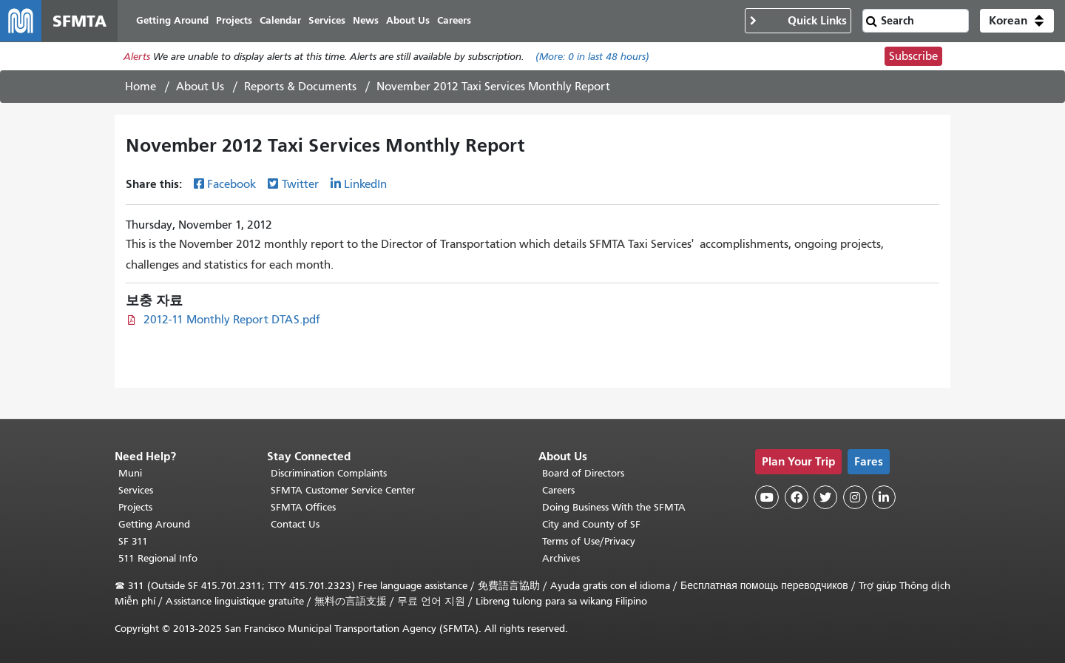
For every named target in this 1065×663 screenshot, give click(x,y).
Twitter (300, 184)
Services (135, 490)
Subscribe (913, 56)
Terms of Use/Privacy (588, 541)
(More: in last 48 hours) (592, 56)
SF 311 (133, 541)
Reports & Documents (300, 86)
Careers (558, 490)
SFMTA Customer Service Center (343, 490)
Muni (130, 473)
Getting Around (154, 524)
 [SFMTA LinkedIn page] (884, 497)
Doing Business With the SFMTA (614, 507)
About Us (200, 86)
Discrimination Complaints (329, 473)
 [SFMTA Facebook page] (796, 497)
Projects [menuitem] (234, 20)
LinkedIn (365, 184)
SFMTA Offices (303, 507)
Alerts (137, 56)
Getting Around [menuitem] (172, 20)
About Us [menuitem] (408, 20)
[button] (1017, 21)
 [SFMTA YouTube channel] (767, 497)
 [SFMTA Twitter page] (825, 497)
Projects (135, 507)
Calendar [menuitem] (280, 20)
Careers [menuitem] (454, 20)
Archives (561, 558)
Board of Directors (583, 473)
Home (140, 86)
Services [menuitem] (326, 20)
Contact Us (295, 524)
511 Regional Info (157, 558)
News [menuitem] (366, 20)
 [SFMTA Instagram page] (855, 497)
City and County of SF (591, 524)
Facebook (231, 184)
